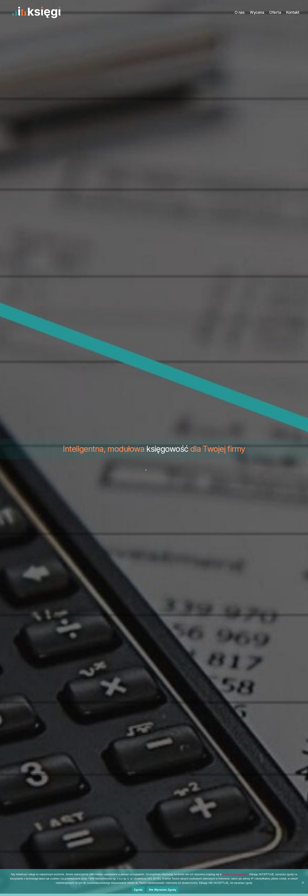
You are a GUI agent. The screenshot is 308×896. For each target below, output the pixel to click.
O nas (240, 12)
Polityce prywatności (235, 874)
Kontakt (292, 12)
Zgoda (138, 889)
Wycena (257, 12)
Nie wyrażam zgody (162, 889)
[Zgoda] (303, 882)
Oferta (275, 12)
